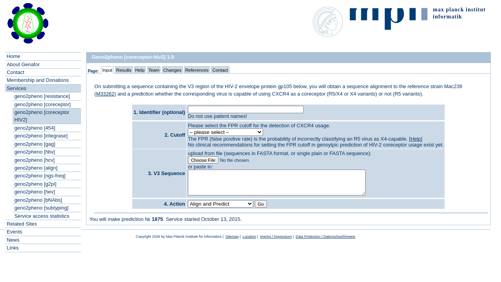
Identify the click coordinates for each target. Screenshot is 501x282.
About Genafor (23, 64)
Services (16, 88)
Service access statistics (41, 216)
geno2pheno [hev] (34, 192)
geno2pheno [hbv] (34, 152)
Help (416, 139)
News (13, 240)
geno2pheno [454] (34, 128)
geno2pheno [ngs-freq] (39, 176)
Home (13, 56)
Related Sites (22, 224)
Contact (15, 72)
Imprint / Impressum (276, 244)
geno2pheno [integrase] (41, 136)
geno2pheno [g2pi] (35, 184)
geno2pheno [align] (36, 168)
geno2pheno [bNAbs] (38, 200)
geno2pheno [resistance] (42, 96)
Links (12, 248)
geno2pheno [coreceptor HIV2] (41, 116)
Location (249, 244)
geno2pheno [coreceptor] (42, 104)
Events (14, 232)
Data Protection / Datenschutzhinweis (325, 244)
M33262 (105, 94)
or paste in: (200, 167)
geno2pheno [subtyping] (41, 208)
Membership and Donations (37, 80)
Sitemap (232, 244)
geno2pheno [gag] (34, 144)
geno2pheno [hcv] (34, 160)
